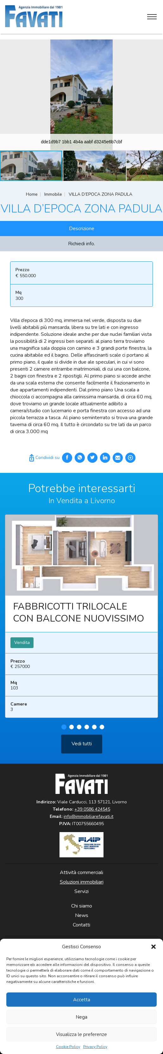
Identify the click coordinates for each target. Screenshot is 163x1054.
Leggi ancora (81, 558)
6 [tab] (101, 729)
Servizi (81, 891)
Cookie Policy (68, 1047)
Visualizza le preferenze (81, 1034)
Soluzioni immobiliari (81, 881)
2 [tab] (71, 729)
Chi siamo (81, 905)
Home (32, 194)
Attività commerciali (81, 872)
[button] (153, 947)
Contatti (81, 924)
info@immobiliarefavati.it (88, 816)
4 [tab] (86, 729)
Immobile (53, 194)
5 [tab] (94, 729)
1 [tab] (63, 729)
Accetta (81, 1000)
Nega (81, 1017)
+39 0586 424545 (92, 809)
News (81, 915)
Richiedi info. (81, 243)
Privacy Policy (95, 1047)
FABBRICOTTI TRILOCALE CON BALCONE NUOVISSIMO (78, 615)
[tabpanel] (81, 622)
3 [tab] (79, 729)
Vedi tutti (82, 746)
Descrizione (81, 228)
